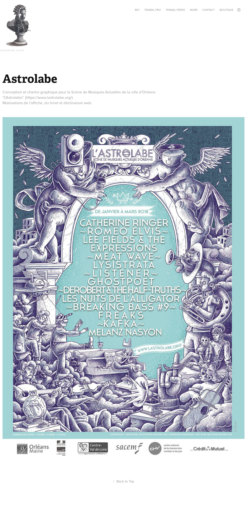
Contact (208, 10)
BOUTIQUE (226, 10)
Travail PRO (152, 10)
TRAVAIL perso (175, 10)
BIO (137, 10)
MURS (194, 10)
